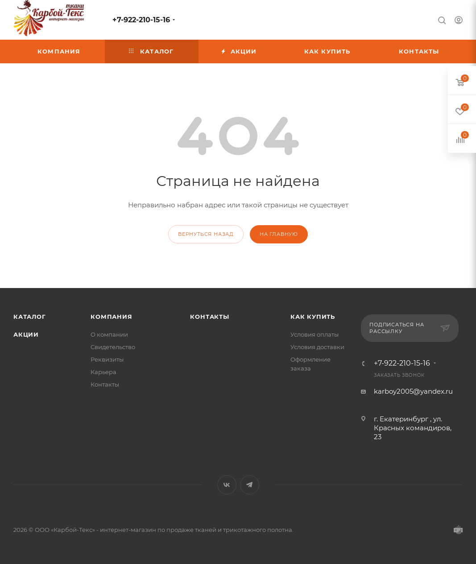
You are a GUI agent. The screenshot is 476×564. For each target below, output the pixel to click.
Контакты (105, 384)
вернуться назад (206, 234)
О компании (109, 334)
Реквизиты (107, 359)
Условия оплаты (314, 334)
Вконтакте (226, 484)
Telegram (249, 484)
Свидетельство (113, 346)
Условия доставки (317, 346)
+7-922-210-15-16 (141, 20)
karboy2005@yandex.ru (413, 391)
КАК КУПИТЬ (312, 316)
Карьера (103, 371)
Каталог (29, 316)
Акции (26, 334)
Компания (111, 316)
